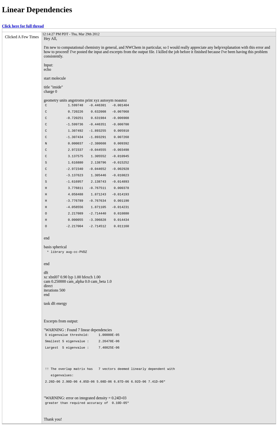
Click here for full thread (23, 26)
